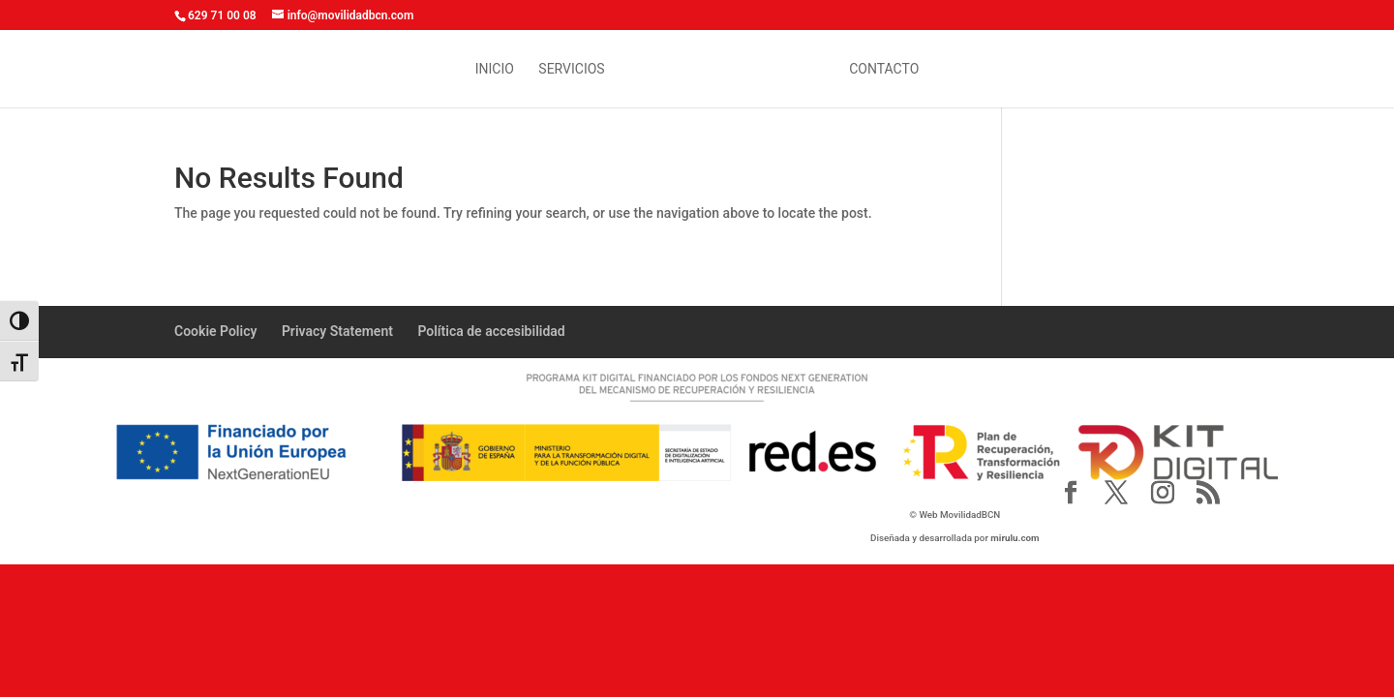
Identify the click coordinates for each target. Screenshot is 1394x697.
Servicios (571, 69)
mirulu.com (1014, 537)
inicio (494, 69)
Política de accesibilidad (490, 331)
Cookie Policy (215, 331)
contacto (884, 69)
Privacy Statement (337, 331)
